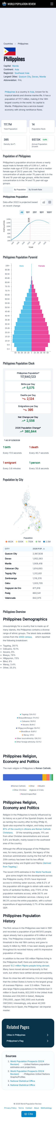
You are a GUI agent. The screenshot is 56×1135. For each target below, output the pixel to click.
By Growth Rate (35, 189)
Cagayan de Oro (13, 588)
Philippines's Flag (15, 1041)
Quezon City (25, 76)
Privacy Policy (10, 1108)
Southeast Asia (22, 73)
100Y (49, 212)
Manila (15, 66)
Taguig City (10, 573)
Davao (35, 76)
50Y (42, 212)
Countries (8, 43)
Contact (29, 1108)
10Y (28, 212)
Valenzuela (10, 598)
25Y (35, 212)
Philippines (10, 91)
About (36, 1108)
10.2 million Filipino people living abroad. (30, 965)
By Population (20, 189)
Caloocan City (12, 568)
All (22, 212)
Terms (21, 1108)
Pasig (7, 593)
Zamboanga (11, 578)
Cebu (7, 583)
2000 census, (25, 637)
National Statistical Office (23, 1081)
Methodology (46, 1108)
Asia (17, 69)
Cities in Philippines (16, 1035)
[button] (52, 4)
